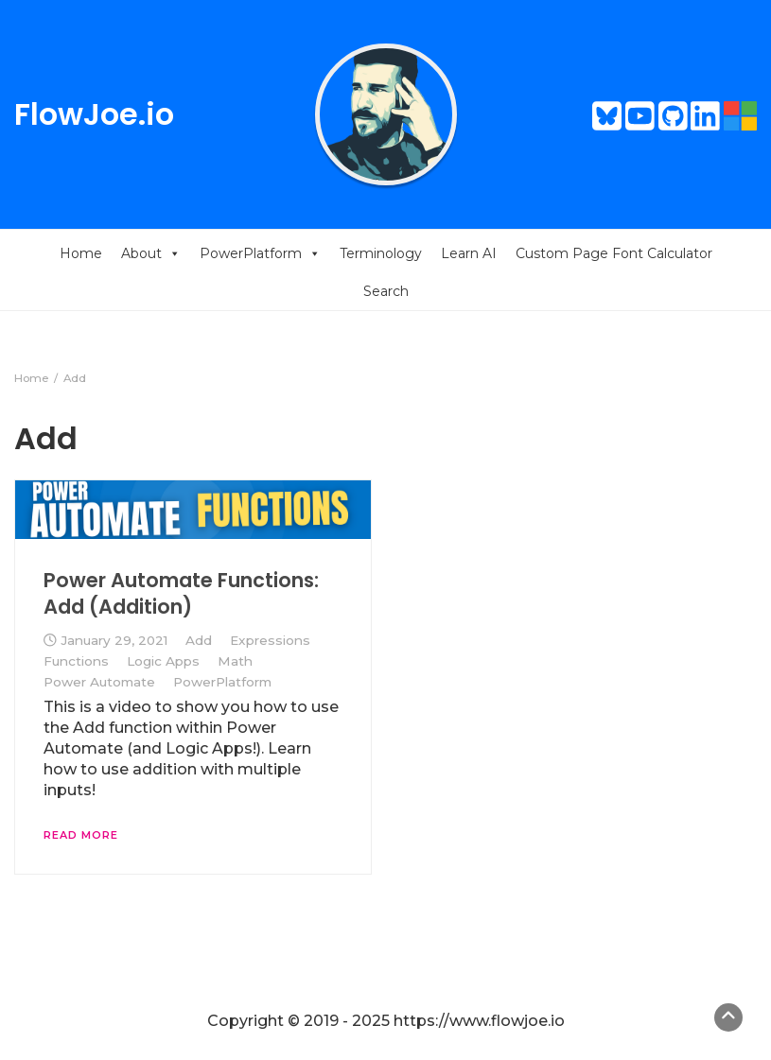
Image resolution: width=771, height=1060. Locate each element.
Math (235, 661)
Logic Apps (163, 661)
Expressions (270, 640)
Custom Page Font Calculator (614, 253)
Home (81, 253)
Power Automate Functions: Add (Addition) (181, 593)
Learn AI (469, 253)
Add (198, 640)
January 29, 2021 (114, 640)
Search (386, 291)
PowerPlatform (260, 253)
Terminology (381, 253)
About (151, 253)
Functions (76, 661)
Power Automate (99, 681)
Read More (81, 835)
